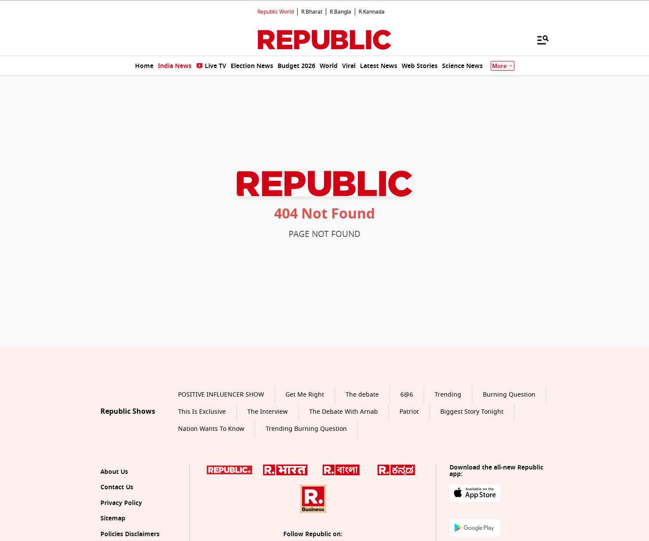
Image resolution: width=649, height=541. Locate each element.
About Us (114, 472)
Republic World (275, 12)
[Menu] (538, 39)
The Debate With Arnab (343, 411)
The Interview (267, 411)
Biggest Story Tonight (471, 411)
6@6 (406, 394)
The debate (362, 394)
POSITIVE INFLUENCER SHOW (221, 394)
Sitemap (112, 518)
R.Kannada (372, 12)
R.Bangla (340, 12)
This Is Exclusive (202, 411)
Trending (448, 394)
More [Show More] (502, 66)
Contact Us (116, 487)
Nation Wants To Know (211, 429)
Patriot (409, 411)
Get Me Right (304, 394)
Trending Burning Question (306, 429)
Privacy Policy (121, 503)
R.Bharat (311, 12)
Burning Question (509, 394)
